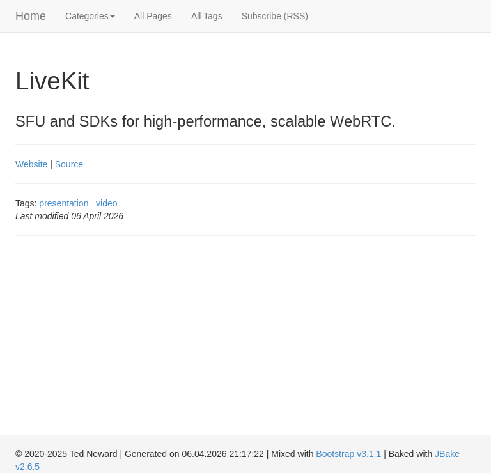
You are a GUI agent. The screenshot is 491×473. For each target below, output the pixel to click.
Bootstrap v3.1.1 (348, 454)
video (106, 203)
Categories (90, 16)
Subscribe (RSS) (275, 16)
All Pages (153, 16)
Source (69, 164)
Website (31, 164)
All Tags (206, 16)
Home (30, 16)
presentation (63, 203)
